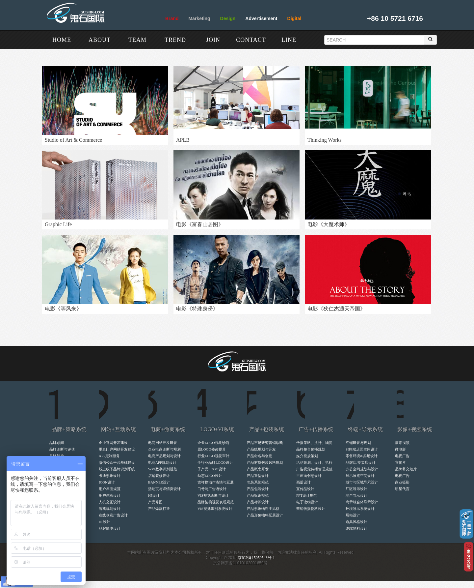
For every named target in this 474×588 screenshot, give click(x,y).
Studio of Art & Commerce (73, 140)
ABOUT (100, 40)
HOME (61, 40)
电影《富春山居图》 (200, 224)
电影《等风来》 (63, 308)
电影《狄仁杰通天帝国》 (336, 308)
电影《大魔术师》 (328, 224)
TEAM (137, 40)
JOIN (213, 40)
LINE (288, 40)
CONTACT (251, 40)
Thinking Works (324, 140)
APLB (183, 140)
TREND (175, 40)
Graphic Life (58, 224)
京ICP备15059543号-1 (256, 557)
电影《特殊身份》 (197, 308)
